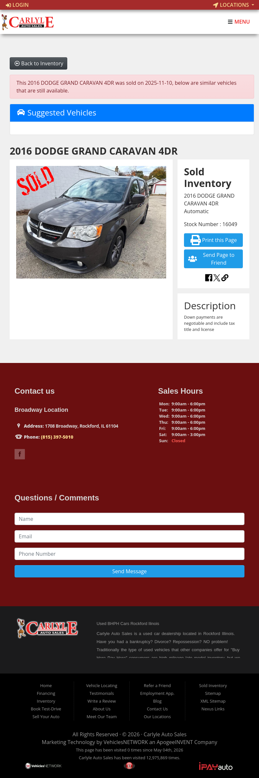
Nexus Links (212, 709)
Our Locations (157, 716)
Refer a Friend (157, 685)
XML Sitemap (213, 701)
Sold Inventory (213, 685)
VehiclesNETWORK (125, 742)
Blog (157, 701)
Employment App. (157, 693)
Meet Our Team (102, 716)
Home (46, 685)
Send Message (129, 571)
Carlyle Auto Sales (165, 734)
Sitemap (213, 693)
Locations (231, 4)
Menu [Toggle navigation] (239, 22)
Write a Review (102, 701)
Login (17, 4)
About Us (102, 709)
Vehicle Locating (101, 685)
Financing (46, 693)
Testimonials (102, 693)
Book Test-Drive (46, 709)
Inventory (46, 701)
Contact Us (157, 709)
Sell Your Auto (46, 716)
